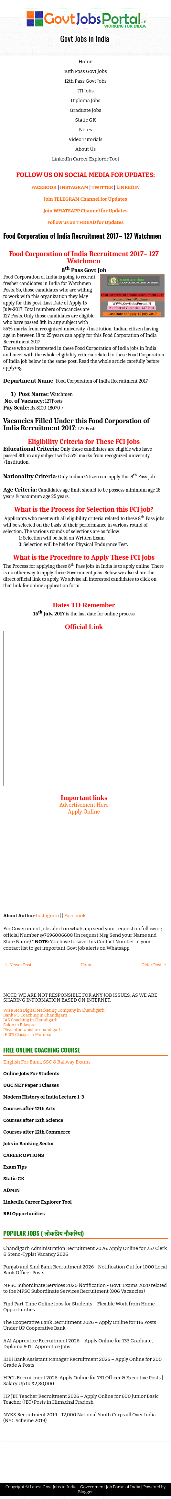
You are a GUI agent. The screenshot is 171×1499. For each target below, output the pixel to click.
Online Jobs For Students (31, 1074)
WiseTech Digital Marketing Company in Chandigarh (53, 1010)
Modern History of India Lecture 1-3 (43, 1097)
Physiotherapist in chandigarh (32, 1029)
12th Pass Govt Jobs (85, 81)
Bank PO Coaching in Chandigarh (35, 1015)
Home (85, 62)
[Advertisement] (84, 860)
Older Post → (154, 964)
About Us (85, 149)
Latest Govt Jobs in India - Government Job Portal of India (85, 1486)
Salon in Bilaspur (19, 1024)
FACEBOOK (44, 187)
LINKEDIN (128, 187)
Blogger (85, 1491)
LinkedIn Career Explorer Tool (85, 159)
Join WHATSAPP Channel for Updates (85, 211)
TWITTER (102, 187)
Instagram (47, 916)
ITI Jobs (85, 91)
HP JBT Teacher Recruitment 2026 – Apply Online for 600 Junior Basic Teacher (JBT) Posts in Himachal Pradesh (81, 1399)
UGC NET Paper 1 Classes (31, 1085)
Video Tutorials (85, 139)
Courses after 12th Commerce (36, 1132)
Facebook (75, 916)
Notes (85, 130)
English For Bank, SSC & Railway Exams (47, 1062)
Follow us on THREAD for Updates (85, 222)
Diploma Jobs (86, 100)
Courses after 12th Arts (29, 1109)
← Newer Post (18, 964)
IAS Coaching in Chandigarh (30, 1019)
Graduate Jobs (86, 110)
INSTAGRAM (74, 187)
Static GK (85, 120)
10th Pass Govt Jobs (85, 71)
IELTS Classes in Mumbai (27, 1034)
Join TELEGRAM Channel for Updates (85, 199)
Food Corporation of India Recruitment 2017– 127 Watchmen (82, 235)
